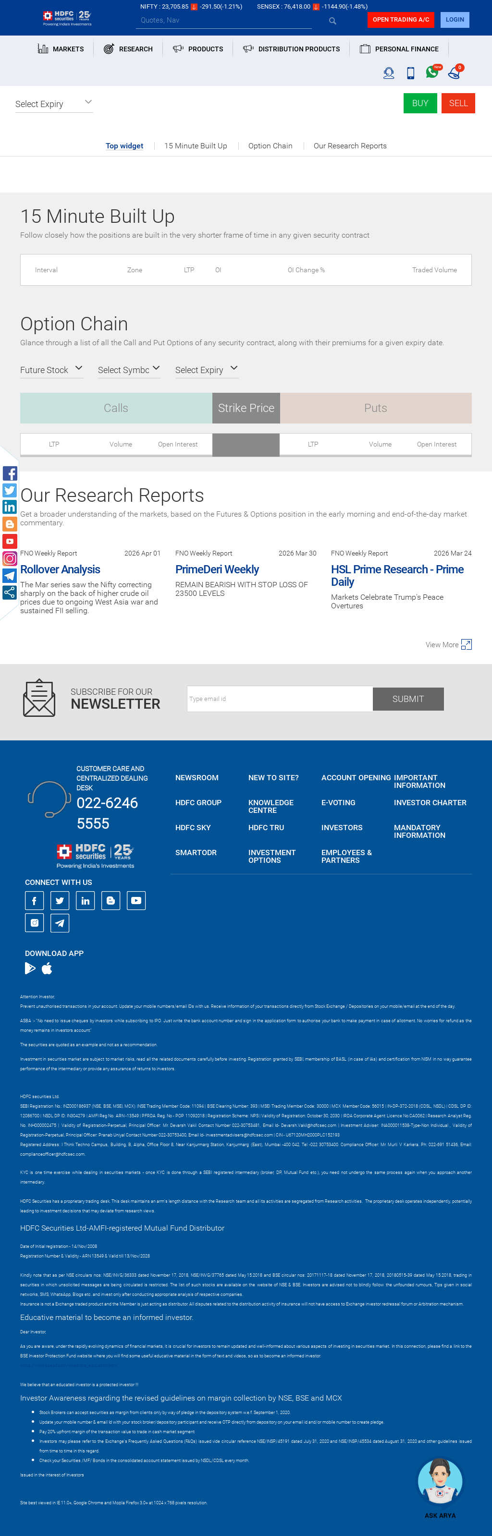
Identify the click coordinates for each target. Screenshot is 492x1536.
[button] (54, 104)
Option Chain (270, 146)
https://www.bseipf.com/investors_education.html (68, 1365)
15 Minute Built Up (195, 146)
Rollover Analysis (60, 569)
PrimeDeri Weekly (217, 569)
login (455, 19)
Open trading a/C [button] (401, 19)
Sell (458, 103)
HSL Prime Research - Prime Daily (397, 576)
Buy (420, 103)
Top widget (124, 146)
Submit (408, 699)
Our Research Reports (350, 146)
